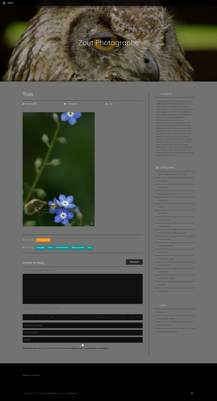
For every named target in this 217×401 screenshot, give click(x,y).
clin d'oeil (163, 213)
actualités (163, 181)
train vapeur (164, 272)
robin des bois (165, 265)
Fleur (50, 247)
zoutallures (163, 291)
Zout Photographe (108, 42)
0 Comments (70, 104)
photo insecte (78, 247)
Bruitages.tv (161, 312)
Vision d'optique (108, 51)
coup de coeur (165, 220)
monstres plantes (166, 246)
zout (109, 104)
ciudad (161, 207)
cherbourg (163, 200)
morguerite (163, 252)
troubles (162, 285)
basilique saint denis (167, 194)
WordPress (51, 393)
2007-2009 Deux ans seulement (172, 174)
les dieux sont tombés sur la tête (173, 233)
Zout (90, 247)
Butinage (40, 247)
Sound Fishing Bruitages (167, 331)
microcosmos (43, 240)
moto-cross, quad (166, 259)
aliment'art (163, 187)
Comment (134, 262)
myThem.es (72, 393)
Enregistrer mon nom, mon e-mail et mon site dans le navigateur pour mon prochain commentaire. (66, 348)
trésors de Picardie (167, 278)
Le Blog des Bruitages (165, 318)
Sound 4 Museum (164, 325)
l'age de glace (164, 226)
